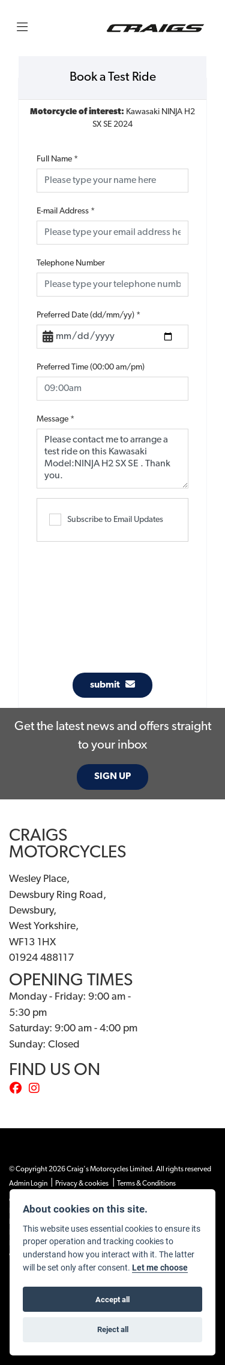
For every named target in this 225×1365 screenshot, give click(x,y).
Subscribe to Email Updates (106, 520)
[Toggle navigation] (22, 28)
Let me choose (160, 1267)
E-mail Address (66, 211)
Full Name (57, 159)
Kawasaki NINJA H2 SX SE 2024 (112, 118)
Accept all (112, 1299)
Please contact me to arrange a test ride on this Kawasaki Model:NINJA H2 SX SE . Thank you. (112, 458)
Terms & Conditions (146, 1183)
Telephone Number (71, 263)
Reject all (112, 1329)
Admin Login (28, 1183)
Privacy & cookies (82, 1183)
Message (55, 419)
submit (112, 684)
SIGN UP (112, 776)
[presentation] (128, 601)
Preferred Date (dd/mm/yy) (88, 315)
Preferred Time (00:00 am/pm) (91, 367)
